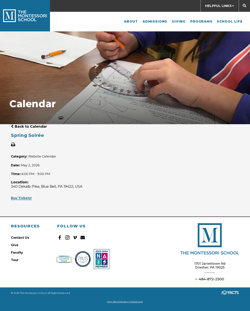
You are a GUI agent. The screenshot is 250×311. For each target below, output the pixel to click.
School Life (230, 21)
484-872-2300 (211, 279)
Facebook (59, 237)
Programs (201, 21)
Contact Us (20, 238)
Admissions (155, 21)
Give (14, 245)
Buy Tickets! (21, 198)
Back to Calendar (29, 126)
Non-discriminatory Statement (125, 301)
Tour (15, 260)
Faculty (17, 252)
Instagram (67, 237)
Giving (179, 21)
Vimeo (75, 237)
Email (82, 237)
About (131, 21)
